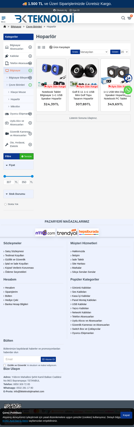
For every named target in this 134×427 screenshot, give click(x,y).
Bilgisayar (16, 26)
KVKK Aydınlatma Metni (15, 420)
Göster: (115, 52)
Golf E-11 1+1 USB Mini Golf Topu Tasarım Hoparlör (83, 95)
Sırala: (75, 52)
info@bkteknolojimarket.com (29, 391)
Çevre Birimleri (34, 26)
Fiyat (12, 165)
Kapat (126, 415)
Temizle (28, 156)
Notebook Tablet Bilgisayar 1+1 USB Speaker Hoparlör (51, 95)
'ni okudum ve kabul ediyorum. (30, 365)
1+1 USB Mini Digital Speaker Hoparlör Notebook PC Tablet (115, 95)
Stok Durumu (17, 193)
